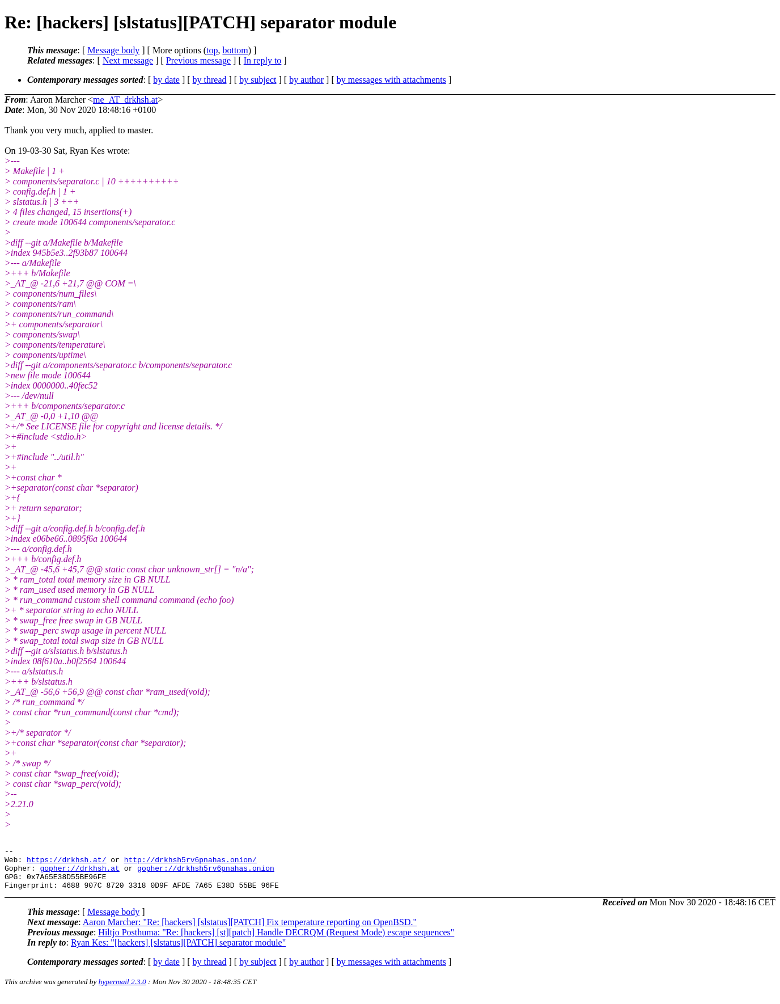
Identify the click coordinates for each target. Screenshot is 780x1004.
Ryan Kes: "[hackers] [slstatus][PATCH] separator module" (178, 951)
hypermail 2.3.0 (122, 990)
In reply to (263, 60)
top (212, 50)
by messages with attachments (391, 80)
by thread (210, 80)
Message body (113, 50)
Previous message (198, 60)
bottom (235, 50)
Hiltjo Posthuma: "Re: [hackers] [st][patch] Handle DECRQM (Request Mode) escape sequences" (276, 941)
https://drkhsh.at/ (66, 863)
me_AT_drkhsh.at (125, 99)
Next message (128, 60)
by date (166, 80)
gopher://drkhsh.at (79, 873)
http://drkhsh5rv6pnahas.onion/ (190, 863)
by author (306, 80)
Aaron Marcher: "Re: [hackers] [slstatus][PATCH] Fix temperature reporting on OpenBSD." (250, 930)
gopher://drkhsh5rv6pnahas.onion (205, 873)
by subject (257, 80)
